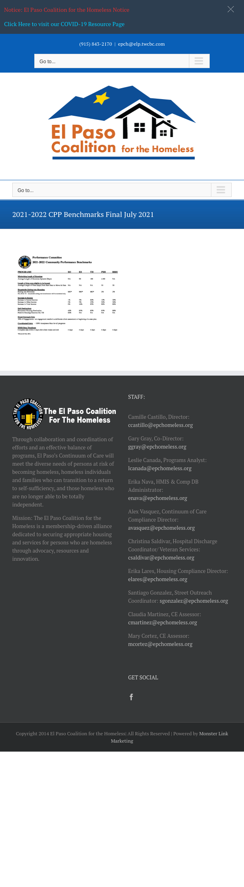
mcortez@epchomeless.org (160, 644)
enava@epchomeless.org (157, 498)
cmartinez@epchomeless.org (162, 622)
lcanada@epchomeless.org (159, 468)
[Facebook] (131, 697)
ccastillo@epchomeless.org (160, 425)
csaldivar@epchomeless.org (161, 557)
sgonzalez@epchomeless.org (194, 600)
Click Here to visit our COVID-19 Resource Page (64, 24)
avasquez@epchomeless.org (161, 527)
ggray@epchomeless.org (157, 446)
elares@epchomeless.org (157, 579)
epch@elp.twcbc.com (141, 44)
